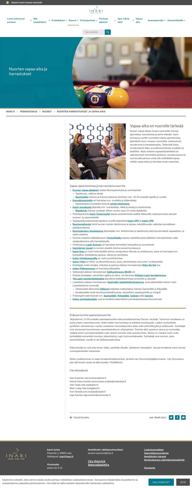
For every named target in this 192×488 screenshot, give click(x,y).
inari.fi (10, 111)
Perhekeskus (28, 111)
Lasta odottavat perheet (16, 20)
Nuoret (72, 20)
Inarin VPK (133, 221)
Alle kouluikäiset (39, 20)
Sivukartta (149, 468)
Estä (183, 482)
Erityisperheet (87, 20)
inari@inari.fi (66, 456)
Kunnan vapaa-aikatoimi (85, 190)
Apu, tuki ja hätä (123, 20)
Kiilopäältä (123, 296)
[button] (171, 417)
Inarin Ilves (78, 251)
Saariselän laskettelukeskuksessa (125, 282)
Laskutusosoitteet (154, 450)
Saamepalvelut (156, 20)
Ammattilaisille (175, 20)
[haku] (108, 32)
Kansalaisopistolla (82, 200)
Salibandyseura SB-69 (119, 272)
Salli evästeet (161, 482)
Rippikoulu (81, 210)
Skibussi (105, 289)
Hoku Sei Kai (149, 265)
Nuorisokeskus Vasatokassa (87, 231)
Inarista (149, 296)
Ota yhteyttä (96, 461)
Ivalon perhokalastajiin (84, 299)
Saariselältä (110, 296)
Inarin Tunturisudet (99, 214)
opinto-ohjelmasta (120, 204)
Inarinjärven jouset (82, 248)
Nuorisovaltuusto (81, 224)
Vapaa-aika (139, 20)
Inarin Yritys (79, 262)
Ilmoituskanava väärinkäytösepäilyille (164, 460)
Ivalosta (134, 296)
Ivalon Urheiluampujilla (84, 258)
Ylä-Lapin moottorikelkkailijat (88, 279)
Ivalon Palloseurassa (83, 268)
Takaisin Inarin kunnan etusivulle (26, 2)
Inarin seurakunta (81, 207)
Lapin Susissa (93, 245)
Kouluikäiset (58, 20)
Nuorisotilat (81, 197)
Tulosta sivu (79, 417)
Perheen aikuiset (103, 20)
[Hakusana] (93, 32)
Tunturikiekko (114, 238)
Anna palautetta (98, 464)
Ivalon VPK (148, 221)
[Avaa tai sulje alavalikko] (31, 20)
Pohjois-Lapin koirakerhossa (150, 275)
